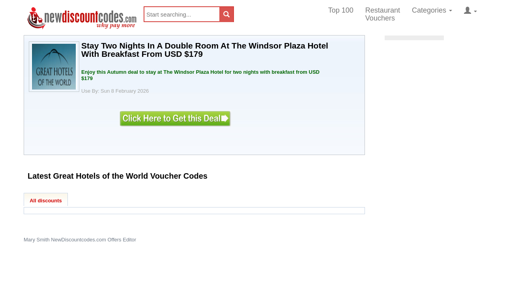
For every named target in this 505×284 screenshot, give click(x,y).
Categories (432, 10)
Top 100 (341, 10)
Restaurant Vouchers (382, 14)
